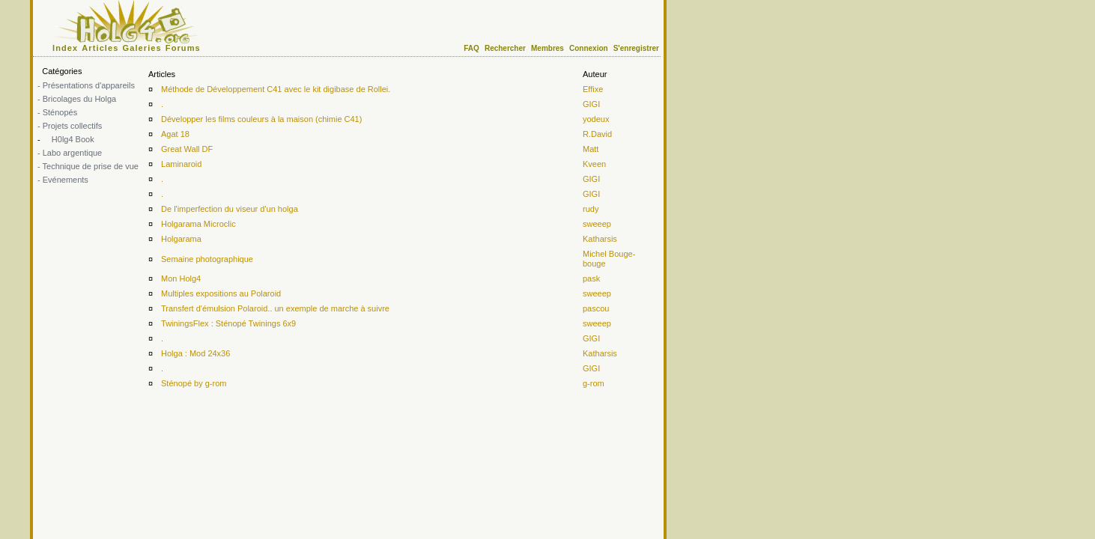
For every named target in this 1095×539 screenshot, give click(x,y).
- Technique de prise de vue (88, 166)
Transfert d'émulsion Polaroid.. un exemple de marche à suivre (275, 308)
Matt (590, 148)
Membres (547, 48)
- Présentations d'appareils (86, 85)
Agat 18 (175, 134)
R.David (597, 134)
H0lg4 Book (71, 139)
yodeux (596, 119)
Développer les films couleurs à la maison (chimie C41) (261, 119)
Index (65, 47)
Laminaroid (181, 163)
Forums (183, 47)
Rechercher (505, 48)
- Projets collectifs (69, 125)
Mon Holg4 (181, 278)
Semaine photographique (207, 259)
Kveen (594, 163)
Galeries (142, 47)
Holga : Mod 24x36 (195, 353)
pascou (596, 308)
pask (591, 278)
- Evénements (62, 179)
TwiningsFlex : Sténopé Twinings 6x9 (228, 323)
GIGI (591, 104)
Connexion (588, 48)
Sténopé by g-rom (193, 383)
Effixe (593, 89)
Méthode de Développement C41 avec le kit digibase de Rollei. (275, 89)
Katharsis (600, 238)
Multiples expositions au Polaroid (221, 293)
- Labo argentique (69, 152)
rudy (590, 208)
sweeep (597, 223)
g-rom (593, 383)
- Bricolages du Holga (76, 98)
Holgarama (181, 238)
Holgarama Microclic (198, 223)
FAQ (471, 48)
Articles (100, 47)
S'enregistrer (636, 48)
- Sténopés (57, 112)
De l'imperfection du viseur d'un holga (229, 208)
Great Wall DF (187, 148)
